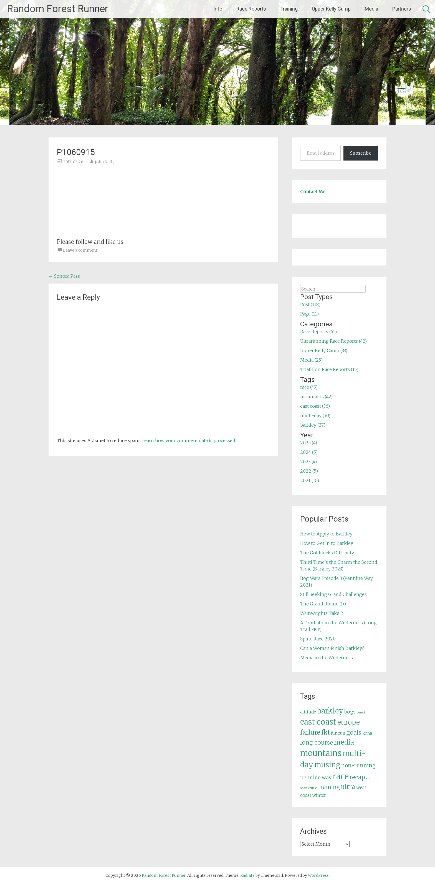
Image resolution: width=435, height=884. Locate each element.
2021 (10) (309, 480)
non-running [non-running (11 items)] (358, 765)
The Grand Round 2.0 (323, 604)
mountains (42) (316, 396)
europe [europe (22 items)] (348, 722)
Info (217, 9)
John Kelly (105, 161)
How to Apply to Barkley (326, 534)
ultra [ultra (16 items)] (348, 787)
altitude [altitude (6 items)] (308, 712)
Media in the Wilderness (326, 657)
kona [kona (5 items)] (367, 733)
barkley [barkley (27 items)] (330, 711)
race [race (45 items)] (341, 776)
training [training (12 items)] (329, 787)
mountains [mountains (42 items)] (321, 753)
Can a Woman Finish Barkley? (332, 648)
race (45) (309, 387)
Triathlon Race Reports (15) (329, 369)
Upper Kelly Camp (331, 9)
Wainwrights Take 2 (321, 613)
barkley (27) (312, 425)
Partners (401, 9)
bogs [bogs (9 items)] (350, 712)
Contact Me (312, 191)
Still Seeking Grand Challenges (333, 594)
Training (289, 9)
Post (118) (310, 304)
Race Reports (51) (318, 331)
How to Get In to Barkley (326, 543)
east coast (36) (315, 406)
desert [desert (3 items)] (361, 712)
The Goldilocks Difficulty (327, 552)
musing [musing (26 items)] (327, 764)
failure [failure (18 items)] (310, 732)
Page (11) (309, 314)
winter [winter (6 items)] (319, 795)
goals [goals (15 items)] (353, 732)
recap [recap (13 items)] (357, 777)
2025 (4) (308, 442)
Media (371, 9)
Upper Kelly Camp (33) (323, 350)
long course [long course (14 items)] (316, 742)
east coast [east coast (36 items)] (318, 722)
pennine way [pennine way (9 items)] (316, 778)
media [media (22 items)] (344, 742)
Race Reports (251, 9)
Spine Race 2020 (318, 639)
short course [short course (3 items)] (308, 788)
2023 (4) (308, 461)
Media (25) (311, 360)
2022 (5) (309, 471)
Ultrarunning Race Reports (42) (333, 341)
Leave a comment (80, 250)
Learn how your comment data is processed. (188, 440)
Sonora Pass (64, 276)
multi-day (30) (315, 415)
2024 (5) (309, 452)
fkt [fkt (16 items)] (325, 732)
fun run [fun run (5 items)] (338, 733)
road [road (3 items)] (369, 778)
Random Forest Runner (57, 9)
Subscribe (360, 153)
